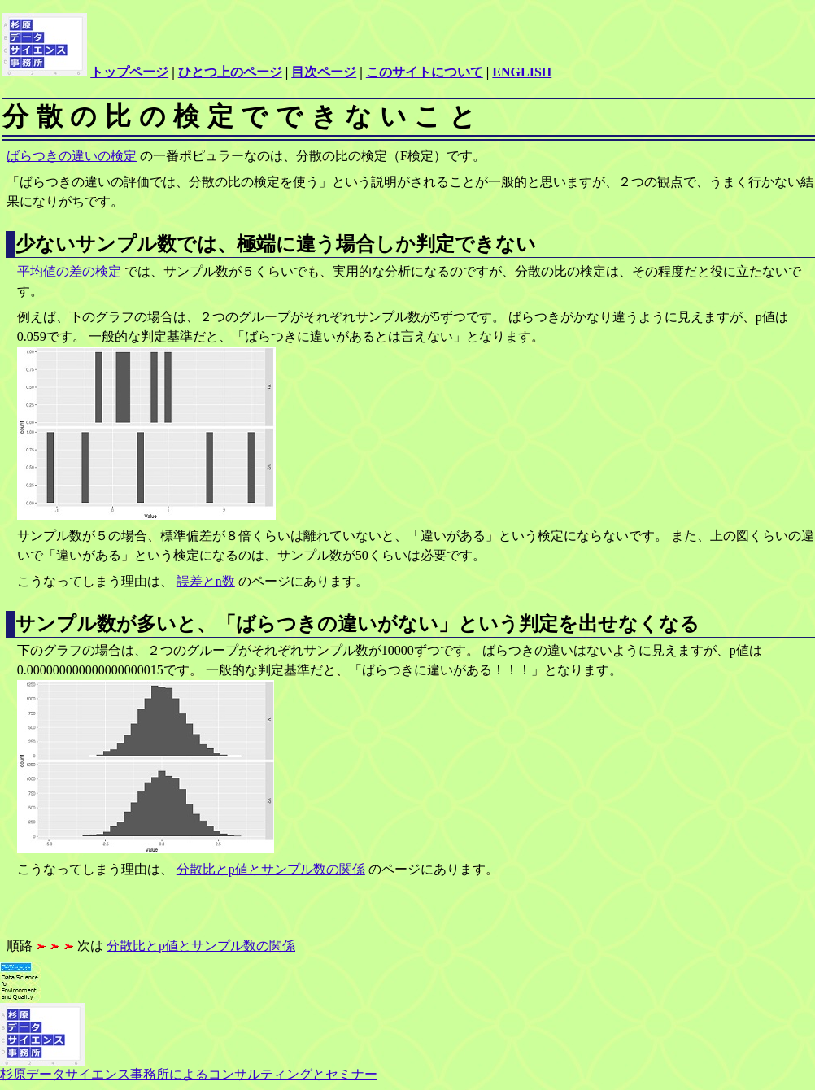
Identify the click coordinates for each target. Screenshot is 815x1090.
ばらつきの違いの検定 (72, 156)
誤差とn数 (206, 581)
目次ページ (323, 72)
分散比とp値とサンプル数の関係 (271, 869)
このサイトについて (424, 72)
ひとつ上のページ (230, 72)
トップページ (129, 72)
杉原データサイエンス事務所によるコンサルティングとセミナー (188, 1068)
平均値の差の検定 (69, 271)
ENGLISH (521, 72)
